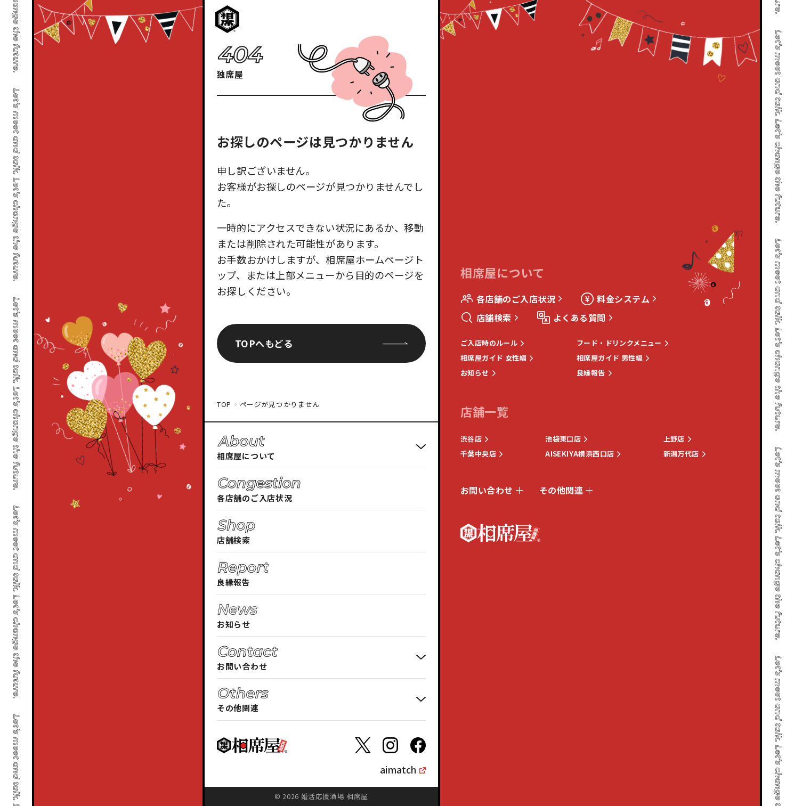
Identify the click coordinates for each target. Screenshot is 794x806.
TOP (224, 404)
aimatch (398, 769)
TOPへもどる (321, 343)
